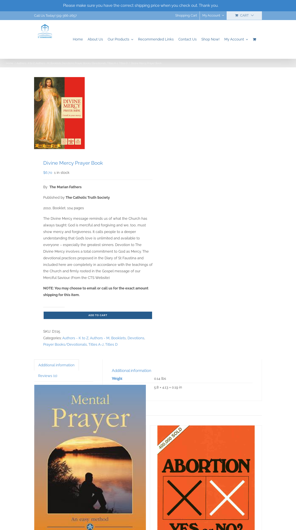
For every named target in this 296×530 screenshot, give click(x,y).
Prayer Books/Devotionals (65, 344)
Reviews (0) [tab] (47, 376)
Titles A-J (96, 344)
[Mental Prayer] (90, 463)
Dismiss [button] (226, 5)
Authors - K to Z (75, 338)
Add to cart (97, 315)
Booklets (118, 338)
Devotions (136, 338)
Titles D (111, 344)
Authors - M (99, 338)
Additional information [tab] (56, 365)
